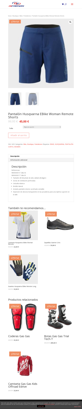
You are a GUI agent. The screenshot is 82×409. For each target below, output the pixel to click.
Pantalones (27, 16)
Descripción (14, 156)
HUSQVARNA (59, 144)
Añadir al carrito (19, 135)
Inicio (9, 16)
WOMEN (17, 147)
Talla (11, 128)
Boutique (16, 16)
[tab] (41, 156)
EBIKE (52, 144)
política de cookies (49, 404)
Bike (21, 16)
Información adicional (18, 160)
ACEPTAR (41, 406)
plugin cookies (77, 406)
